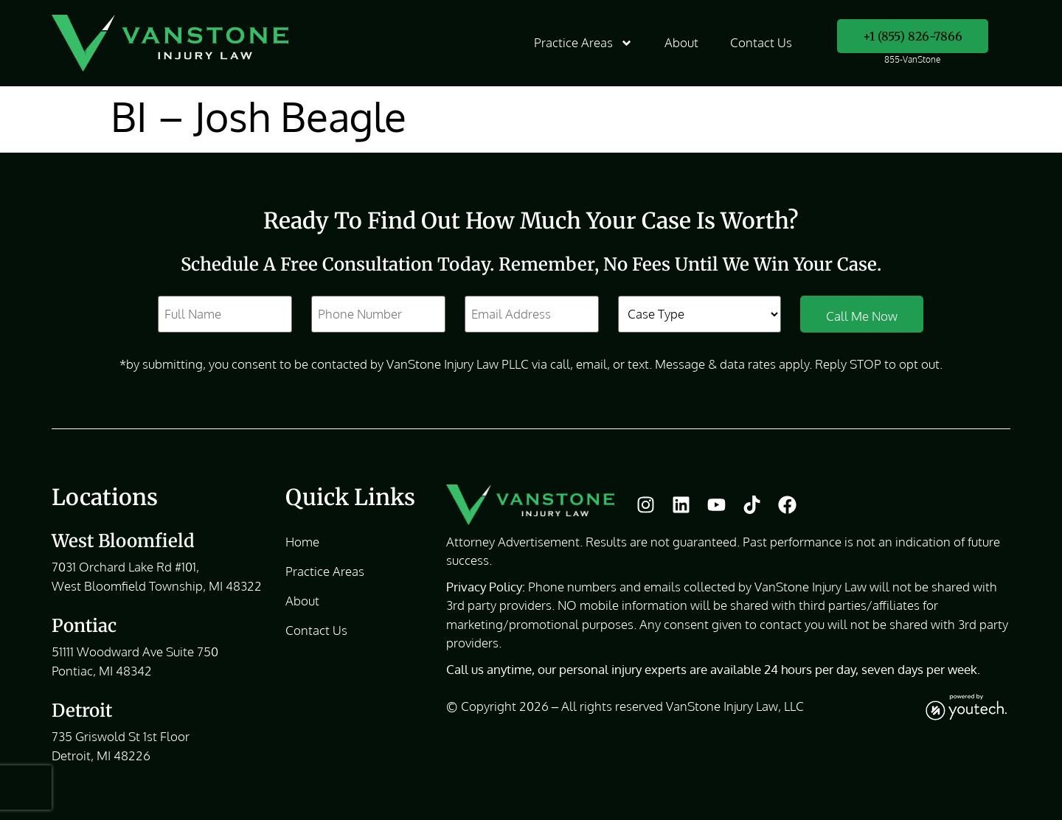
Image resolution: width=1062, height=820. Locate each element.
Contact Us (761, 42)
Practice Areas (583, 42)
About (681, 42)
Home (302, 541)
